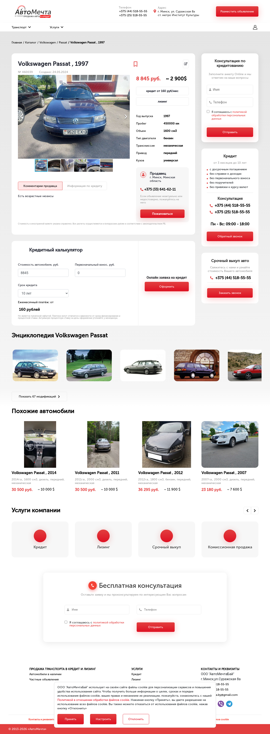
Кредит (136, 674)
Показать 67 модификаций (39, 396)
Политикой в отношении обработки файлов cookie (93, 700)
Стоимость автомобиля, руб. (38, 264)
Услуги (56, 27)
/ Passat (62, 42)
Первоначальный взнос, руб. (95, 264)
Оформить (166, 286)
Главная (17, 42)
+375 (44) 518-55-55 (131, 11)
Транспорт (21, 27)
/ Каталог (29, 42)
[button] (126, 78)
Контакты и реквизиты (220, 669)
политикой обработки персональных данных (229, 115)
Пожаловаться (162, 214)
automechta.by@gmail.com (219, 695)
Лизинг (136, 679)
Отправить (230, 132)
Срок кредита (27, 285)
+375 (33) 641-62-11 (160, 189)
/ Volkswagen (46, 42)
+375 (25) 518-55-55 (131, 15)
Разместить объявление (237, 11)
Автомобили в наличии (45, 674)
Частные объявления (44, 679)
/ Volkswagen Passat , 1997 (86, 42)
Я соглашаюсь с (229, 115)
